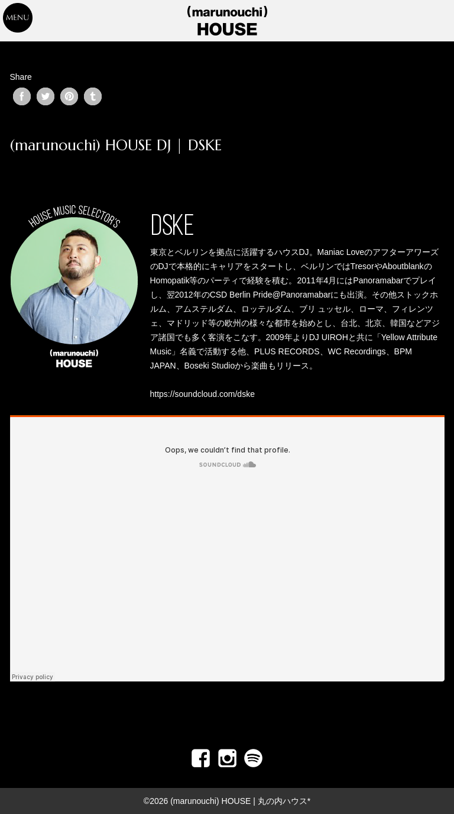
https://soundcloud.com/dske (202, 394)
